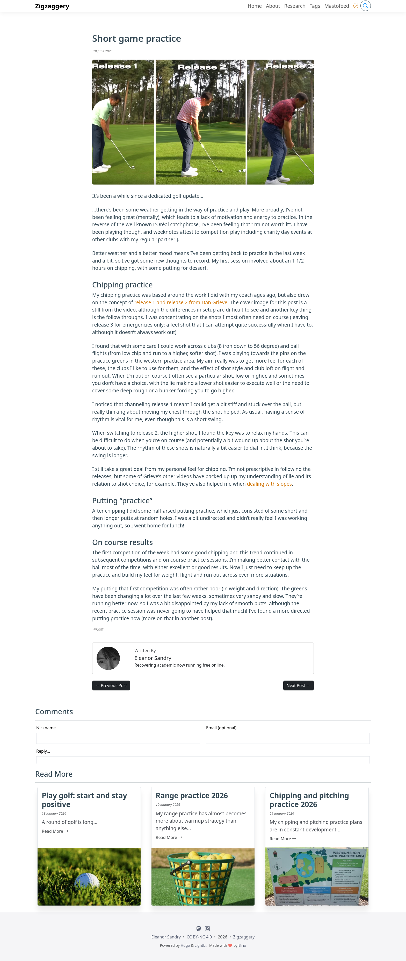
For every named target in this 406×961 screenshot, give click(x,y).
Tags (315, 5)
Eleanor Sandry (166, 937)
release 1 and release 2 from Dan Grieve (180, 302)
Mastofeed (336, 5)
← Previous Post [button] (111, 685)
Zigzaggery (52, 6)
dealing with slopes (269, 483)
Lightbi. (200, 945)
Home (255, 5)
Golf (100, 629)
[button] (355, 5)
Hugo (185, 945)
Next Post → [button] (298, 685)
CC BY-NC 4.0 (199, 937)
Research (295, 5)
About (273, 5)
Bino (242, 945)
